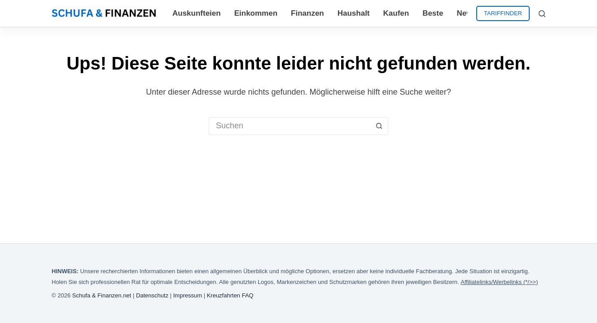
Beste (432, 13)
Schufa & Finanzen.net (102, 295)
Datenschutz (152, 295)
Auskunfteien (196, 13)
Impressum (187, 295)
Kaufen (396, 13)
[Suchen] (542, 13)
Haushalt (354, 13)
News (466, 13)
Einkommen (255, 13)
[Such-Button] (379, 126)
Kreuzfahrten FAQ (230, 295)
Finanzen (307, 13)
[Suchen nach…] (289, 126)
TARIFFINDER (503, 13)
